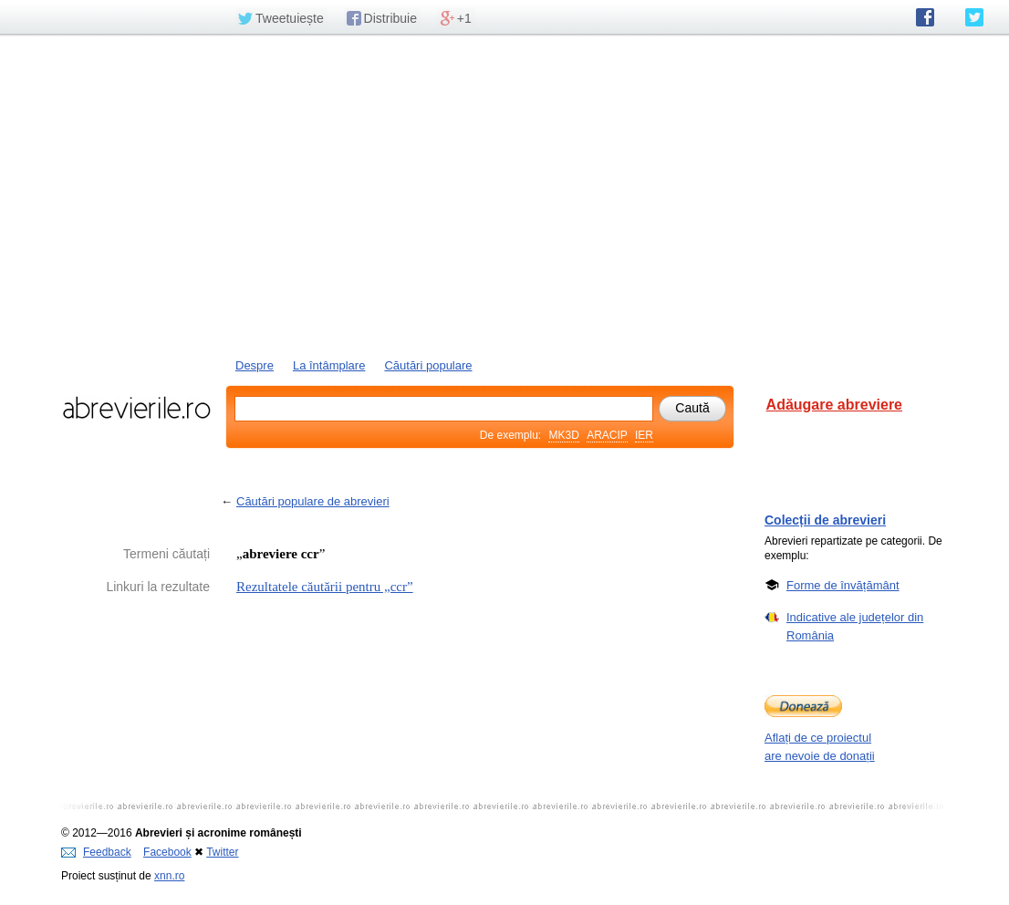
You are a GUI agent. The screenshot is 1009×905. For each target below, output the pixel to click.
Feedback (96, 852)
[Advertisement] (504, 194)
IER (644, 435)
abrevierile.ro (136, 408)
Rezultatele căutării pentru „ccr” (324, 586)
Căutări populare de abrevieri (313, 501)
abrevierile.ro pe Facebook (925, 17)
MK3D (563, 435)
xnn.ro (169, 875)
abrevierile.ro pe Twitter (974, 17)
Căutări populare (428, 365)
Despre (254, 365)
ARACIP (607, 435)
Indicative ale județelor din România (854, 625)
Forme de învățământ (843, 584)
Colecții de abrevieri (825, 520)
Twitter (222, 852)
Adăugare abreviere (834, 404)
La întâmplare (329, 365)
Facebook (167, 852)
